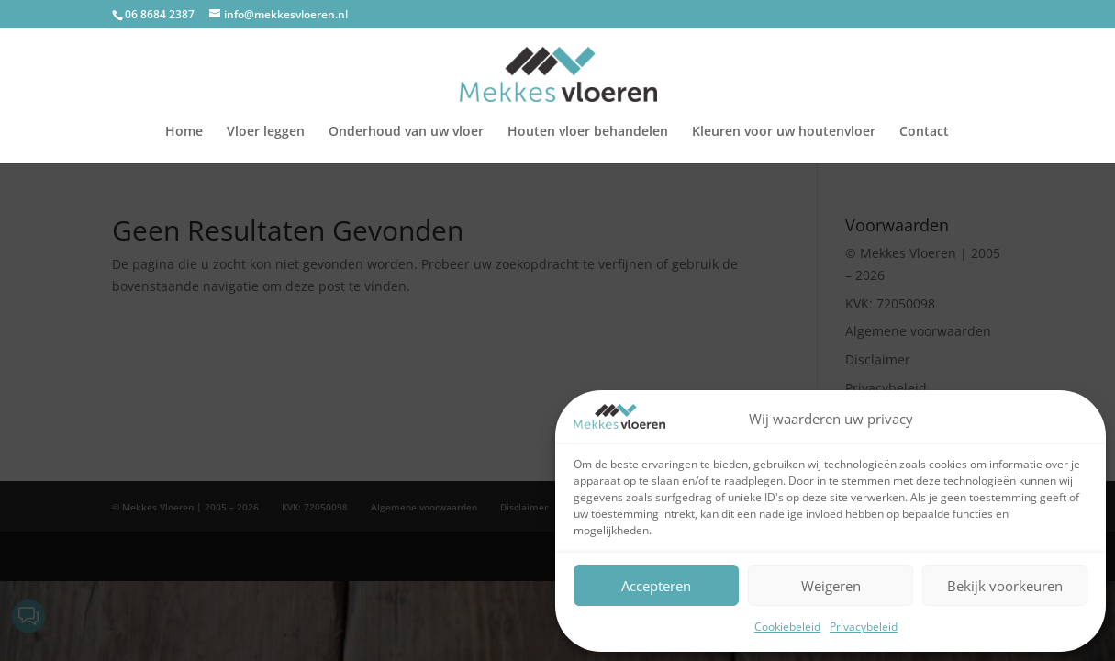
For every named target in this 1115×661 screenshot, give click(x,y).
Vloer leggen (266, 132)
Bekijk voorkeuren (1005, 586)
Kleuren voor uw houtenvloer (783, 132)
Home (184, 132)
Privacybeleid (864, 626)
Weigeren (831, 586)
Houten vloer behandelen (587, 132)
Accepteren (656, 586)
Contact (924, 132)
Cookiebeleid (787, 626)
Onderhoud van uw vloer (406, 132)
